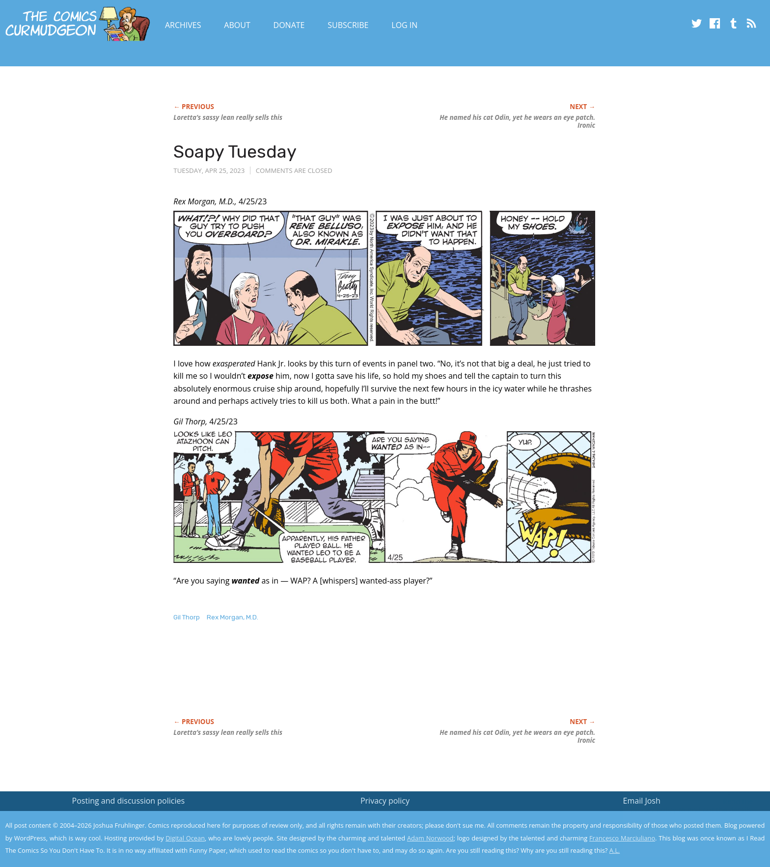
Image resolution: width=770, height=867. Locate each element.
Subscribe (348, 25)
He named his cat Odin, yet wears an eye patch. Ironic (517, 121)
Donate (289, 25)
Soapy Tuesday (235, 151)
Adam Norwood (430, 838)
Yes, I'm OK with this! (686, 830)
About (237, 25)
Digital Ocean (185, 838)
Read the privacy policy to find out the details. (682, 805)
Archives (183, 25)
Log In (404, 25)
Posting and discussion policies (128, 800)
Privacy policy (385, 800)
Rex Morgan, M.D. (232, 617)
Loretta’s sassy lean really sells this (227, 117)
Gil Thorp (186, 617)
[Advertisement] (352, 680)
